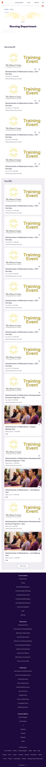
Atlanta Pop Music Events (23, 687)
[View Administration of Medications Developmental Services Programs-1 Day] (23, 383)
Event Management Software (23, 645)
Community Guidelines (23, 607)
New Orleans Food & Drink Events (23, 671)
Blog (34, 750)
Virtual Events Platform (23, 653)
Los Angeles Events (23, 703)
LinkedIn (23, 733)
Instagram (23, 737)
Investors (20, 754)
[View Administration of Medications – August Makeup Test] (23, 415)
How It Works (8, 750)
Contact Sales (23, 721)
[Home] (2, 3)
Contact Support (23, 717)
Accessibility (17, 758)
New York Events (23, 691)
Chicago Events (23, 695)
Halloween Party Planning (23, 649)
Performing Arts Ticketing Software (23, 629)
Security (27, 754)
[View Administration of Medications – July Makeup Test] (23, 478)
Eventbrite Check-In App (23, 595)
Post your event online (23, 661)
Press (9, 754)
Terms (5, 758)
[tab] (6, 41)
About (30, 750)
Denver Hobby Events (23, 683)
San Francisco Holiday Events (23, 675)
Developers (34, 754)
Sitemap (23, 615)
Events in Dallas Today (23, 699)
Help (38, 750)
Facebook (23, 729)
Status (40, 754)
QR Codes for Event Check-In (23, 657)
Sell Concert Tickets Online (23, 633)
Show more (23, 566)
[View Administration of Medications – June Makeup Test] (23, 541)
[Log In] (29, 2)
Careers (4, 754)
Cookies (24, 758)
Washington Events (23, 707)
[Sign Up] (36, 2)
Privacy (10, 758)
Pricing (23, 583)
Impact (15, 754)
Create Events (23, 579)
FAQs (23, 611)
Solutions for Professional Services (23, 641)
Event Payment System (23, 637)
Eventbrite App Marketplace (23, 599)
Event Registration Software (23, 603)
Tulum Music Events (23, 679)
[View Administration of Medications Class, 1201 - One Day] (23, 59)
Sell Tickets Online (23, 625)
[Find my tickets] (19, 2)
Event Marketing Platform (23, 587)
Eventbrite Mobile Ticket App (23, 591)
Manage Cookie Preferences (35, 758)
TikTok (23, 741)
